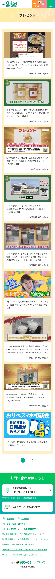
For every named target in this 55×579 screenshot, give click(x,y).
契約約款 (5, 544)
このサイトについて (40, 539)
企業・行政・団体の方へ (17, 523)
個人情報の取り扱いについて (32, 534)
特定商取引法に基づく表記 (23, 544)
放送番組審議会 (8, 539)
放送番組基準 (23, 539)
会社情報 (10, 518)
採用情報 (25, 518)
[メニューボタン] (51, 4)
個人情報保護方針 (9, 534)
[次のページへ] (33, 460)
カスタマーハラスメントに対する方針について (21, 554)
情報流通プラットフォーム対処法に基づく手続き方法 (24, 549)
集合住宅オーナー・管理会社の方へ (22, 528)
